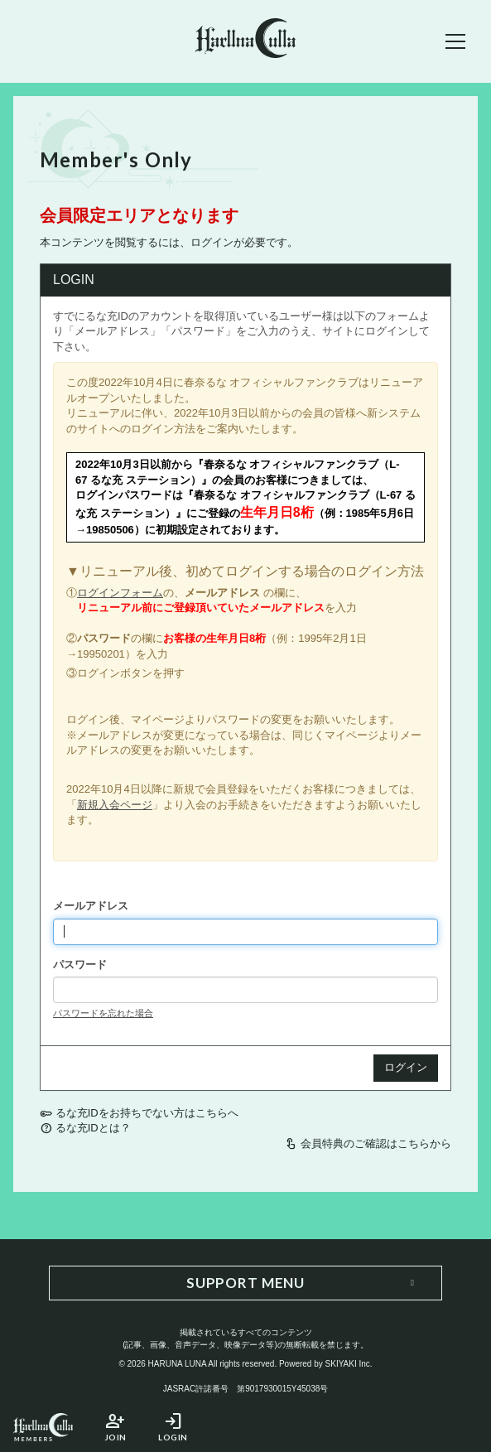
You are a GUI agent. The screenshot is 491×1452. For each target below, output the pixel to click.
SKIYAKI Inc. (349, 1363)
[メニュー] (455, 41)
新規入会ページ (114, 804)
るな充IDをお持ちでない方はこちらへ (146, 1113)
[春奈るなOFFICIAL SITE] (245, 41)
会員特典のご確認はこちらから (376, 1143)
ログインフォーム (120, 592)
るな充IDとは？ (93, 1128)
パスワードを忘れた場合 (103, 1013)
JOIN (115, 1426)
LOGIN (173, 1426)
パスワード (80, 964)
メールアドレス (90, 906)
